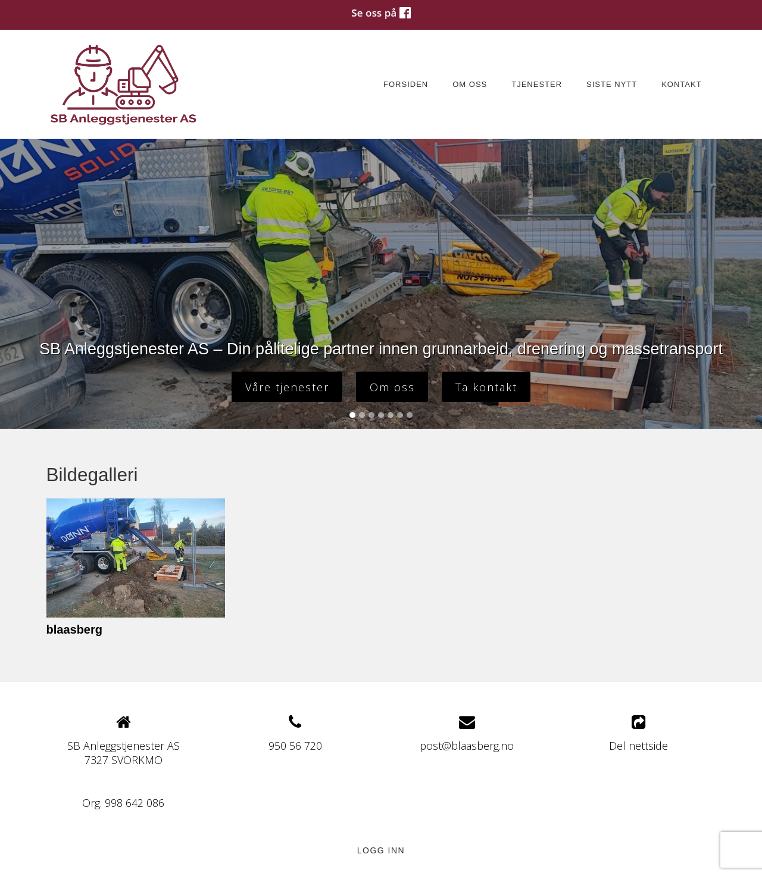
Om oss (469, 84)
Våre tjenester (287, 387)
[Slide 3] (371, 415)
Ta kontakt (486, 387)
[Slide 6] (400, 415)
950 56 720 (295, 745)
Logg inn (381, 850)
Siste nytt (611, 84)
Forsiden (405, 84)
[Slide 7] (410, 415)
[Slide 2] (362, 415)
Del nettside (638, 733)
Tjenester (536, 84)
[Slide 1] (352, 415)
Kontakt (681, 84)
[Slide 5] (391, 415)
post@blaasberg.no (467, 745)
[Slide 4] (381, 415)
